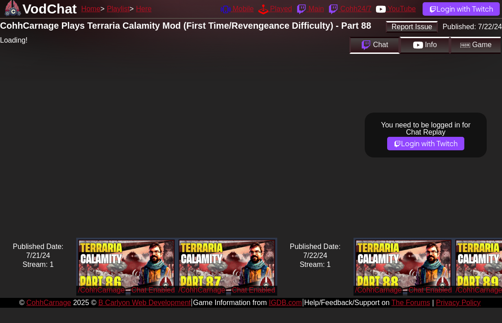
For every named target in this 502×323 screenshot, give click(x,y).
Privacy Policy (458, 302)
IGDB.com (285, 302)
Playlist (118, 9)
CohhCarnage (48, 302)
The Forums (410, 302)
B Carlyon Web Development (144, 302)
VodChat (49, 8)
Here (144, 9)
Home (90, 9)
